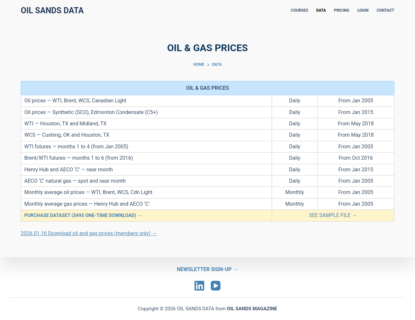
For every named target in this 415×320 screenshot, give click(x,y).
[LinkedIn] (199, 286)
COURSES (299, 10)
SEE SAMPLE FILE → (333, 215)
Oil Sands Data (52, 10)
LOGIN (363, 10)
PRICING (341, 10)
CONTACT (385, 10)
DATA (321, 10)
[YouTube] (215, 286)
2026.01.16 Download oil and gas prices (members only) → (89, 233)
